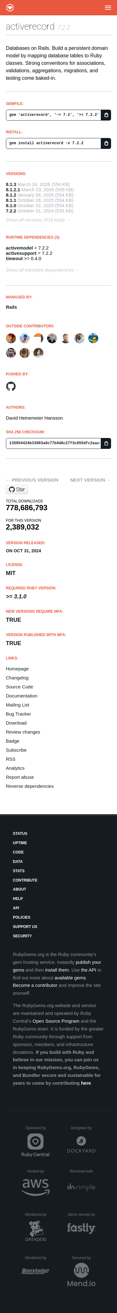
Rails (11, 307)
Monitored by (37, 1214)
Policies (21, 917)
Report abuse (20, 777)
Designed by (83, 1128)
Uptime (20, 843)
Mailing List (17, 704)
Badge (12, 741)
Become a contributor (35, 985)
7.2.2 (11, 210)
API (16, 908)
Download (16, 722)
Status (20, 833)
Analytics (15, 768)
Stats (19, 871)
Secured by (83, 1258)
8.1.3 (11, 184)
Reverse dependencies (30, 786)
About (19, 889)
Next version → (90, 480)
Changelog (17, 677)
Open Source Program (55, 1021)
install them (57, 970)
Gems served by (81, 1214)
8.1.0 (11, 205)
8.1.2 (11, 194)
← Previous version (32, 480)
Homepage (17, 668)
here (86, 1083)
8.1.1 (11, 200)
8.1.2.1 (13, 189)
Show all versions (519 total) (35, 219)
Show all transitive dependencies (40, 270)
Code (18, 852)
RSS (11, 759)
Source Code (19, 686)
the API (88, 970)
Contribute (25, 880)
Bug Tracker (18, 713)
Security (22, 936)
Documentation (21, 695)
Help (18, 899)
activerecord (30, 26)
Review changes (23, 732)
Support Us (25, 927)
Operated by (37, 1130)
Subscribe (16, 750)
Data (18, 861)
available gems (70, 977)
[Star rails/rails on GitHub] (17, 489)
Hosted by (38, 1171)
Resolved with (82, 1171)
